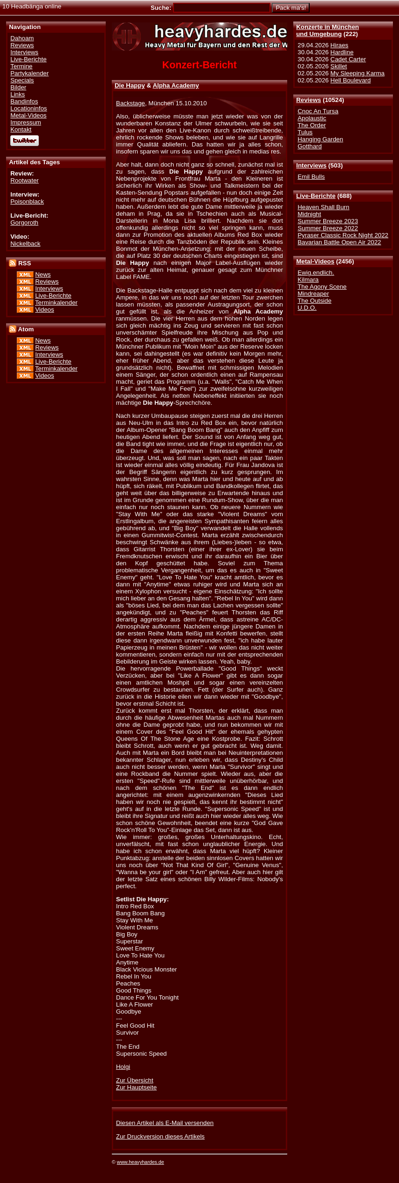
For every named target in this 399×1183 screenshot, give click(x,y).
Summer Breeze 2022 (327, 228)
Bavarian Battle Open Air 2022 (339, 242)
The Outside (314, 300)
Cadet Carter (348, 59)
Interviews (311, 165)
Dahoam (22, 38)
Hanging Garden (320, 139)
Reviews (308, 99)
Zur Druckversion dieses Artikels (160, 1136)
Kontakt (20, 129)
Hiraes (339, 45)
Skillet (338, 66)
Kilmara (308, 279)
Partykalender (29, 73)
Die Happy (130, 85)
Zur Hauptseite (136, 1087)
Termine (21, 66)
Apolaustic (311, 118)
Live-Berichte (315, 195)
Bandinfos (24, 101)
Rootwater (24, 180)
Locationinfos (28, 108)
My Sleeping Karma (357, 73)
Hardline (341, 52)
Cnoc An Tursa (317, 111)
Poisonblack (27, 201)
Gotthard (309, 146)
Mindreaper (313, 293)
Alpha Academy (175, 85)
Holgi (123, 1066)
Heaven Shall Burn (323, 207)
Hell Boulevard (350, 80)
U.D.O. (307, 307)
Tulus (304, 132)
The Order (311, 125)
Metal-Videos (315, 261)
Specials (22, 80)
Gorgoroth (24, 222)
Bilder (18, 87)
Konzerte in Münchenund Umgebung (327, 30)
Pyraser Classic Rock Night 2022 (342, 235)
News (43, 274)
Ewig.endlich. (315, 272)
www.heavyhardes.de (140, 1162)
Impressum (25, 122)
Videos (44, 309)
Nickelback (25, 243)
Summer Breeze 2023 (327, 221)
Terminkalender (56, 302)
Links (17, 94)
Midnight (309, 214)
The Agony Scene (322, 286)
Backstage (130, 103)
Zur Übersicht (134, 1080)
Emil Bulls (311, 176)
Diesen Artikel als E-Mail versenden (165, 1122)
